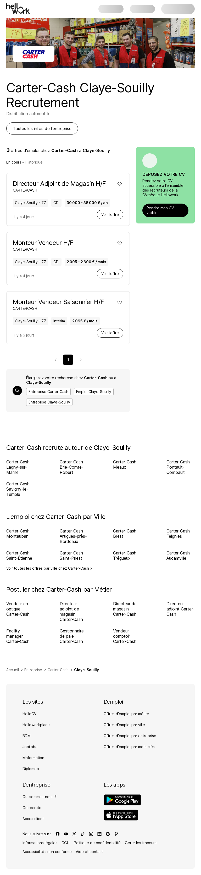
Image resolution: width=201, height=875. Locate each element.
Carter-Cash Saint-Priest (71, 555)
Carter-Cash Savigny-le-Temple (18, 489)
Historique (34, 162)
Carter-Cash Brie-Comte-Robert (71, 467)
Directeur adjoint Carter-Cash (180, 609)
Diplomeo (31, 768)
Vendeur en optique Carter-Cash (18, 609)
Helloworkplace (36, 724)
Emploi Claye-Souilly (93, 391)
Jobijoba (30, 746)
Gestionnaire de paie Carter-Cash (72, 636)
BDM (27, 735)
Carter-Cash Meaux (124, 464)
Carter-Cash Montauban (18, 533)
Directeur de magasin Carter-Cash (125, 609)
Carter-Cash (58, 670)
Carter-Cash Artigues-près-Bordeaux (73, 536)
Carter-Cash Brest (124, 533)
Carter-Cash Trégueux (124, 555)
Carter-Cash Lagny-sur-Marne (18, 467)
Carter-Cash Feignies (178, 533)
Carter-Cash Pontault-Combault (178, 467)
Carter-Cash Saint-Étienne (19, 555)
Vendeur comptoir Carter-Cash (124, 636)
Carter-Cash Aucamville (178, 555)
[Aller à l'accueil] (18, 8)
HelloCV (29, 713)
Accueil (12, 670)
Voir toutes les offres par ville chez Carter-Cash (49, 568)
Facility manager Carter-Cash (18, 636)
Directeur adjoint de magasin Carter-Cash (71, 611)
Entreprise (33, 670)
